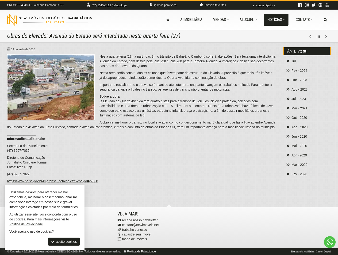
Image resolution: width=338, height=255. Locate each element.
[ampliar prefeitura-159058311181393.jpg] (51, 87)
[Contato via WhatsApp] (330, 242)
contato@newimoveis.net (140, 225)
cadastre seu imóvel (136, 234)
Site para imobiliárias (302, 251)
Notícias (276, 19)
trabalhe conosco (134, 229)
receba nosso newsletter (140, 220)
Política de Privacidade (141, 251)
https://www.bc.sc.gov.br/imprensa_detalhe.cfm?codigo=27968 (52, 181)
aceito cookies (64, 241)
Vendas (221, 19)
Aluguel (248, 19)
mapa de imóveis (134, 239)
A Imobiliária (191, 19)
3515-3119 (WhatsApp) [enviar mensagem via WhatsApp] (109, 5)
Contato (304, 19)
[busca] (325, 20)
